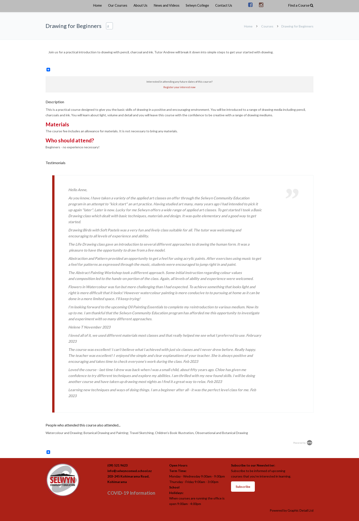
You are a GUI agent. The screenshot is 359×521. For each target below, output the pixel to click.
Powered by (303, 442)
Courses (267, 26)
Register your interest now (179, 87)
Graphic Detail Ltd (300, 510)
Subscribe (243, 486)
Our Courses (117, 5)
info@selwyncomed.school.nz (129, 471)
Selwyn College (197, 5)
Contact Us (223, 5)
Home (97, 5)
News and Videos (167, 5)
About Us (140, 5)
